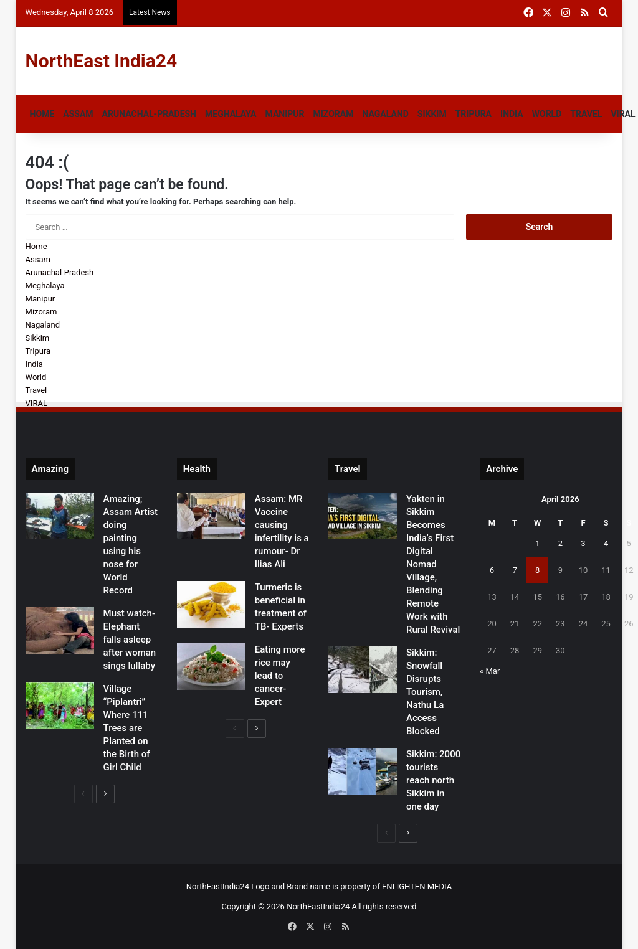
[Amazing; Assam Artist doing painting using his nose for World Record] (60, 516)
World (547, 114)
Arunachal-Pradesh (149, 114)
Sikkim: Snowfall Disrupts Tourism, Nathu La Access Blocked (425, 692)
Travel (586, 114)
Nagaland (385, 114)
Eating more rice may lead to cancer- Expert (280, 675)
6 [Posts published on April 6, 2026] (492, 570)
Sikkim (432, 114)
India (511, 114)
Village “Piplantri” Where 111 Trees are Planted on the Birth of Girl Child (126, 728)
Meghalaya (230, 114)
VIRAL (36, 403)
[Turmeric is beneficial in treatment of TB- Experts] (211, 604)
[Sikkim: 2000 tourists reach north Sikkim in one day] (362, 771)
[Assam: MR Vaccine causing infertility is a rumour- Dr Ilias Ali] (211, 516)
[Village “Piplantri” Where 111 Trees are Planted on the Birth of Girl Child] (60, 705)
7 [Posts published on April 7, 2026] (514, 570)
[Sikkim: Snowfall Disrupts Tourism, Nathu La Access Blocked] (362, 669)
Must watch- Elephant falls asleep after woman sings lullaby (129, 639)
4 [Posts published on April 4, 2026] (606, 543)
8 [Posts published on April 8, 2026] (537, 570)
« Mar (490, 671)
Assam (78, 114)
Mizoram (333, 114)
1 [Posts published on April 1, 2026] (537, 543)
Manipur (285, 114)
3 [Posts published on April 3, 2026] (583, 543)
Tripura (473, 114)
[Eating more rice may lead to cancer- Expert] (211, 666)
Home (42, 114)
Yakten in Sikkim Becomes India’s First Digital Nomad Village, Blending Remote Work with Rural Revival (433, 564)
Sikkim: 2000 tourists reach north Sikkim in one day (433, 780)
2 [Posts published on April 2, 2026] (560, 543)
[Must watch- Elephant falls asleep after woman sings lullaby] (60, 630)
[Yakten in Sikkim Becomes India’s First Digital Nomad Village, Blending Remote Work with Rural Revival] (362, 516)
